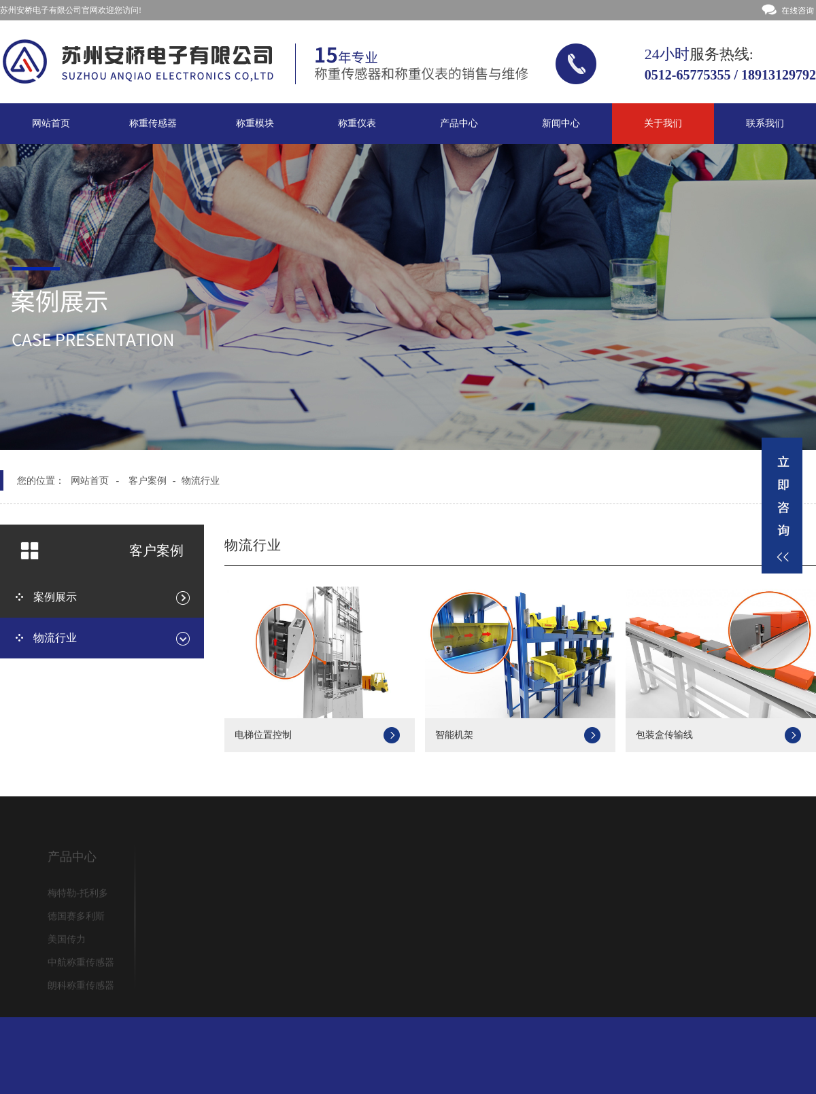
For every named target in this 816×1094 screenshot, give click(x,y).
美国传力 (67, 941)
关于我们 (663, 123)
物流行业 (201, 481)
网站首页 (51, 123)
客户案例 (148, 481)
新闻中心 (561, 123)
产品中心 (459, 123)
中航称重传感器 (81, 964)
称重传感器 (153, 123)
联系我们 (765, 123)
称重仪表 (357, 123)
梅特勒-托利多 (78, 895)
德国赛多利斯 (76, 918)
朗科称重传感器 (81, 988)
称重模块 (255, 123)
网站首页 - (95, 481)
